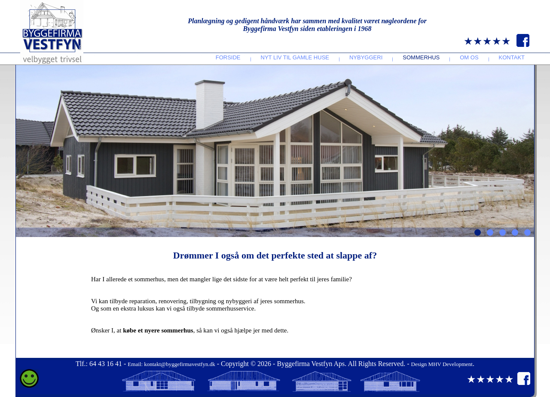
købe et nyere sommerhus (158, 330)
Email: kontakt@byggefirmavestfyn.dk (171, 364)
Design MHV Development (442, 364)
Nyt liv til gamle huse (295, 57)
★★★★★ (487, 41)
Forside (228, 57)
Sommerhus (421, 57)
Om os (469, 57)
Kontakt (512, 57)
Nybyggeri (365, 57)
